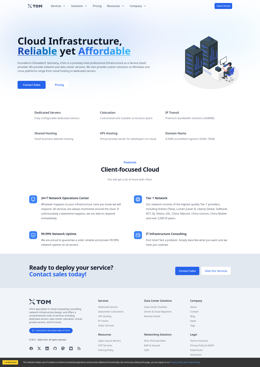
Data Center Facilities (155, 307)
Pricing (97, 6)
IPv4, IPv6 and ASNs (155, 340)
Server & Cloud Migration (158, 311)
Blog (192, 316)
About (193, 307)
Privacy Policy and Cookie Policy (185, 362)
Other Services (106, 325)
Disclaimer (196, 354)
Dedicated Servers (108, 307)
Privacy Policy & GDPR (202, 345)
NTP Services (105, 345)
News (193, 320)
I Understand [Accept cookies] (10, 362)
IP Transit (103, 320)
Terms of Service (199, 340)
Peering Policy (106, 350)
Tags (192, 325)
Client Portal (223, 5)
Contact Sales (187, 271)
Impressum (196, 350)
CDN (146, 350)
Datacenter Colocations (111, 311)
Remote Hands (152, 316)
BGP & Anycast (152, 345)
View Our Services (216, 271)
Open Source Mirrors (109, 340)
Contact (194, 311)
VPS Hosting (104, 316)
